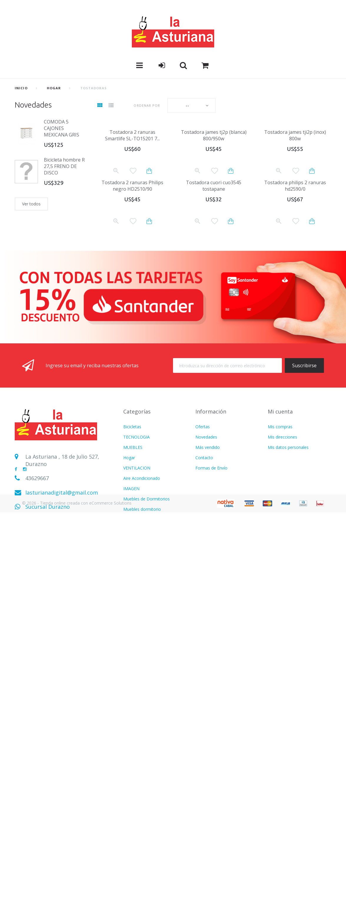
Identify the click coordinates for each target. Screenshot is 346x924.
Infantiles (132, 653)
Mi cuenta (280, 411)
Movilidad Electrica (141, 860)
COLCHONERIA (137, 612)
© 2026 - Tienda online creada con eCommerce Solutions (77, 914)
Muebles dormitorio (142, 509)
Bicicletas (132, 426)
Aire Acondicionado (141, 478)
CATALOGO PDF (139, 757)
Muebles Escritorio (141, 581)
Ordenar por (147, 105)
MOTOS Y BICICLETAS (144, 746)
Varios (129, 664)
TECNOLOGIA (136, 437)
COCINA (131, 550)
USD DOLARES (137, 674)
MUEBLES (132, 447)
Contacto (204, 457)
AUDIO (130, 540)
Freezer (130, 880)
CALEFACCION (137, 561)
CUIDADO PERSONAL (144, 633)
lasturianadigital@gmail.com (61, 492)
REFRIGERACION (139, 519)
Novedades (33, 105)
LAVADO (131, 591)
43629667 (37, 478)
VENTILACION (136, 468)
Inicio (21, 88)
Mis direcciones (282, 437)
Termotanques (137, 849)
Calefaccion (134, 767)
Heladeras (132, 530)
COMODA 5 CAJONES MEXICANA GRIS (61, 128)
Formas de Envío (211, 468)
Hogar (54, 88)
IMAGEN (131, 488)
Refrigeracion (136, 715)
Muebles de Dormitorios (146, 499)
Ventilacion (133, 695)
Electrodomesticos (141, 602)
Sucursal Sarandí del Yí (53, 521)
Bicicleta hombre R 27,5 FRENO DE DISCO (64, 166)
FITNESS (131, 622)
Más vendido (207, 447)
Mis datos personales (288, 447)
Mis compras (280, 426)
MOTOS (131, 571)
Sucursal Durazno (47, 506)
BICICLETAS (134, 870)
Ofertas (202, 426)
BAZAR (130, 839)
